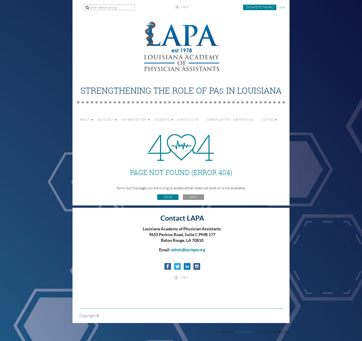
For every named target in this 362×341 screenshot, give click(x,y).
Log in (185, 6)
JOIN (282, 7)
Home (167, 197)
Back (193, 197)
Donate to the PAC (259, 7)
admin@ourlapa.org (188, 249)
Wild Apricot (244, 332)
